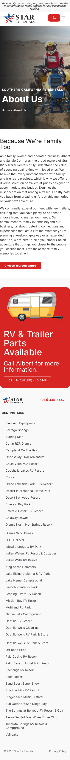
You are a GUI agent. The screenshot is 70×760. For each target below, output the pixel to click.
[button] (63, 18)
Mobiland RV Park (18, 607)
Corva (10, 477)
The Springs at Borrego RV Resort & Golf (34, 710)
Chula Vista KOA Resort (22, 464)
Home (6, 110)
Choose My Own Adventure (25, 457)
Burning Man (14, 437)
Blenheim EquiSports (20, 423)
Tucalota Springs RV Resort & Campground (26, 726)
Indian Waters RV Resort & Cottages (31, 553)
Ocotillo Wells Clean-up (22, 627)
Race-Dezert (15, 677)
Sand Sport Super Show (23, 683)
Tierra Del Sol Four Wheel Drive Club (31, 717)
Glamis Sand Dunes (19, 533)
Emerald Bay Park (18, 504)
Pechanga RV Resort (20, 670)
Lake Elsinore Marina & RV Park (28, 573)
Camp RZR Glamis (18, 443)
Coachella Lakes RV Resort (25, 470)
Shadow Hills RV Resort (22, 690)
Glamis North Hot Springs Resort (29, 524)
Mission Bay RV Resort (22, 600)
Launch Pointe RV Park (22, 587)
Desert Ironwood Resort (23, 497)
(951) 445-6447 (52, 400)
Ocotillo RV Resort (19, 621)
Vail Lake (12, 734)
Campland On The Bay (21, 450)
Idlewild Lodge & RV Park (23, 546)
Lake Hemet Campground (24, 580)
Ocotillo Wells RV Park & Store (27, 634)
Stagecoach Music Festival (24, 697)
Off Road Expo (16, 650)
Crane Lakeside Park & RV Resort (29, 484)
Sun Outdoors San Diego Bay (26, 704)
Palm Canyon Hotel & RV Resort (28, 663)
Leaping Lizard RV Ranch (23, 594)
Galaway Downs (17, 518)
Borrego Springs (17, 430)
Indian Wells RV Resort (21, 560)
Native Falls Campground (23, 614)
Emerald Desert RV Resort (24, 511)
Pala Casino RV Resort (21, 656)
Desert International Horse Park (28, 491)
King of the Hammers (21, 567)
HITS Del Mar (15, 540)
